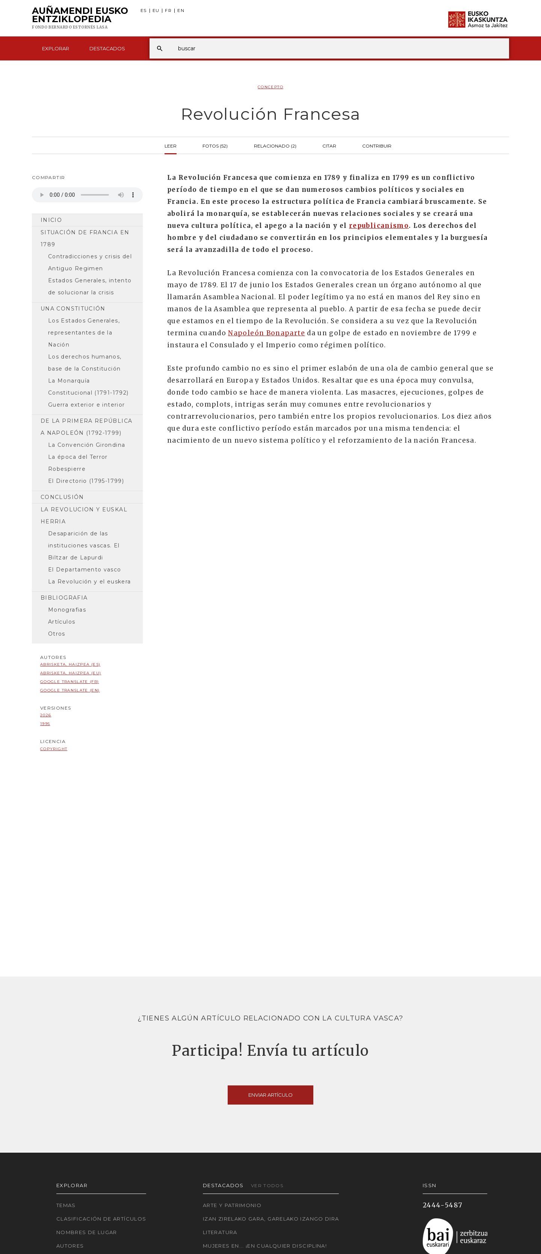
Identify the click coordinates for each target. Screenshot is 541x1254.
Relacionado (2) (275, 145)
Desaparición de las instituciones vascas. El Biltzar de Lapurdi (84, 545)
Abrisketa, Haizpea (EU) (70, 673)
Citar (329, 145)
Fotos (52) (215, 145)
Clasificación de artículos (101, 1219)
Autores (70, 1246)
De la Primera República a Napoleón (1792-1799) (86, 426)
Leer (171, 145)
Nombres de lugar (86, 1232)
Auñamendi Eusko (80, 18)
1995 (45, 723)
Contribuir (376, 145)
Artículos (61, 621)
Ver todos (267, 1185)
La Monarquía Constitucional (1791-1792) (88, 386)
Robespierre (67, 469)
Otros (56, 633)
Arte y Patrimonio (232, 1205)
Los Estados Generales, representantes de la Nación (84, 332)
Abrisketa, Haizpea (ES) (70, 664)
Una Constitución (73, 308)
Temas (66, 1205)
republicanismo (379, 226)
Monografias (67, 609)
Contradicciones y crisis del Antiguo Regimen (90, 262)
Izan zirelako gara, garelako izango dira (271, 1219)
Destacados (107, 48)
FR (168, 11)
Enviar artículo (270, 1095)
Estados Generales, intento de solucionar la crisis (89, 286)
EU (156, 11)
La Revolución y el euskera (89, 581)
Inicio (51, 220)
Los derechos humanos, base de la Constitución (85, 362)
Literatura (220, 1232)
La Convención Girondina (86, 445)
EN (180, 11)
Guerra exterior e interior (86, 404)
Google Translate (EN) (70, 690)
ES (144, 11)
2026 (45, 715)
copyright (53, 748)
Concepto (270, 86)
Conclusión (62, 497)
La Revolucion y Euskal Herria (84, 515)
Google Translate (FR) (69, 681)
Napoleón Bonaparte (266, 333)
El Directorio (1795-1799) (86, 481)
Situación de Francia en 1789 (85, 238)
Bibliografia (64, 597)
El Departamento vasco (84, 569)
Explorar (55, 48)
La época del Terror (78, 457)
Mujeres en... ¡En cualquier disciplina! (265, 1246)
